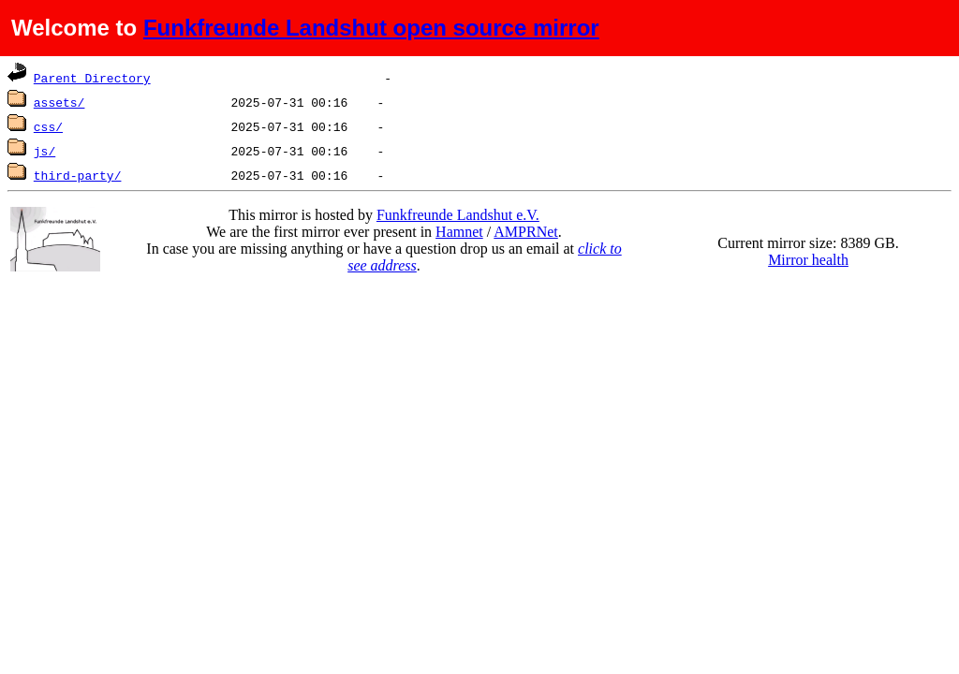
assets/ (59, 102)
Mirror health (808, 260)
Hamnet (459, 232)
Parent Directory (92, 77)
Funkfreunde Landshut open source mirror (371, 27)
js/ (44, 150)
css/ (48, 126)
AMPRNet (525, 232)
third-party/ (78, 175)
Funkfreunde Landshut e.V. (457, 215)
